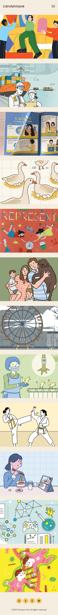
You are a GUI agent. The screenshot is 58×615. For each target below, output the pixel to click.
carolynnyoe (13, 6)
